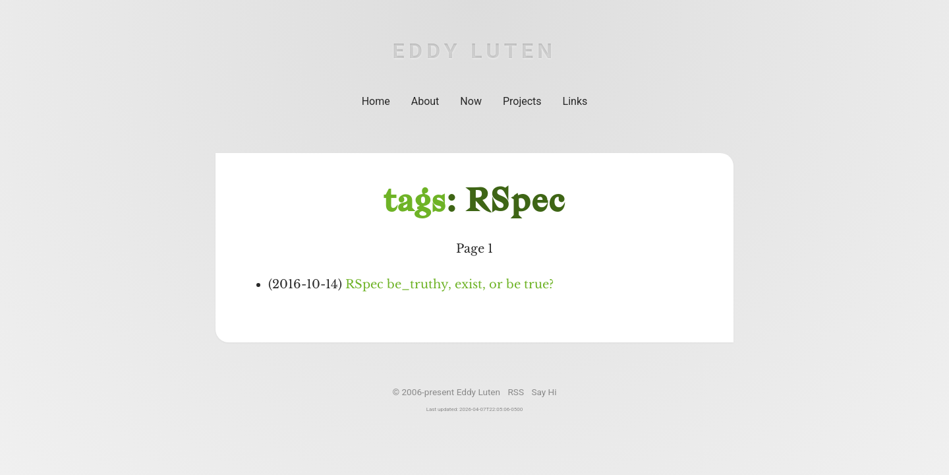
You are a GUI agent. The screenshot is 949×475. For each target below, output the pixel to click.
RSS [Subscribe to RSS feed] (515, 392)
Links (575, 101)
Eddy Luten (475, 50)
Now (471, 101)
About (425, 101)
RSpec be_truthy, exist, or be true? (449, 284)
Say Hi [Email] (543, 392)
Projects (522, 101)
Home (376, 101)
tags (415, 203)
